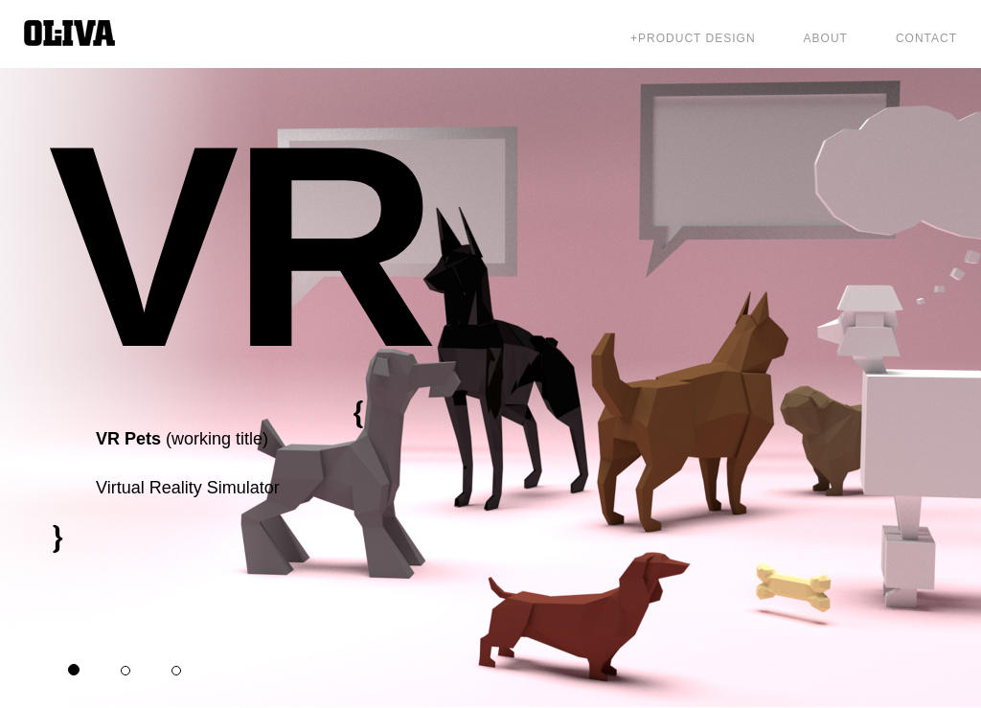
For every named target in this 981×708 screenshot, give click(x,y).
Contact (926, 38)
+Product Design (692, 38)
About (826, 38)
